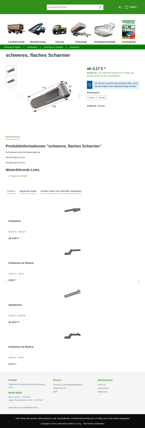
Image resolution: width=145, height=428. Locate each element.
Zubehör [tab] (11, 191)
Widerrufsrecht (59, 388)
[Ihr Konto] (119, 7)
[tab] (13, 137)
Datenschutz (103, 388)
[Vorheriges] (21, 96)
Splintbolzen (15, 305)
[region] (43, 96)
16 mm (102, 97)
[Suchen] (100, 7)
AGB (55, 392)
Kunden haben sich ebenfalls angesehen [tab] (61, 191)
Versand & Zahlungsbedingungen (67, 385)
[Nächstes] (79, 96)
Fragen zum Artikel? (19, 176)
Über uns (102, 385)
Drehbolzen (14, 221)
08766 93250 (15, 393)
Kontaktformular (30, 407)
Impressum (102, 392)
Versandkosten (63, 418)
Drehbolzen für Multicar (21, 263)
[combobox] (72, 7)
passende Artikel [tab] (28, 191)
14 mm (92, 97)
